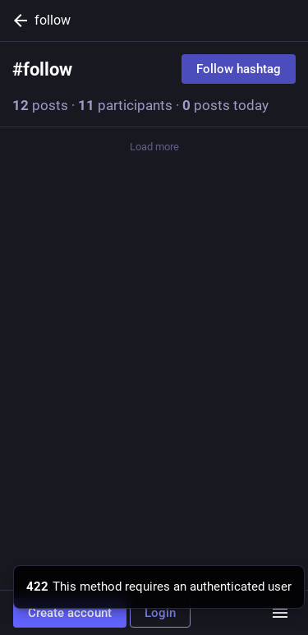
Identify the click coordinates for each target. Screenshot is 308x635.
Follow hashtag (238, 69)
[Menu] (280, 613)
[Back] (17, 20)
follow (52, 20)
